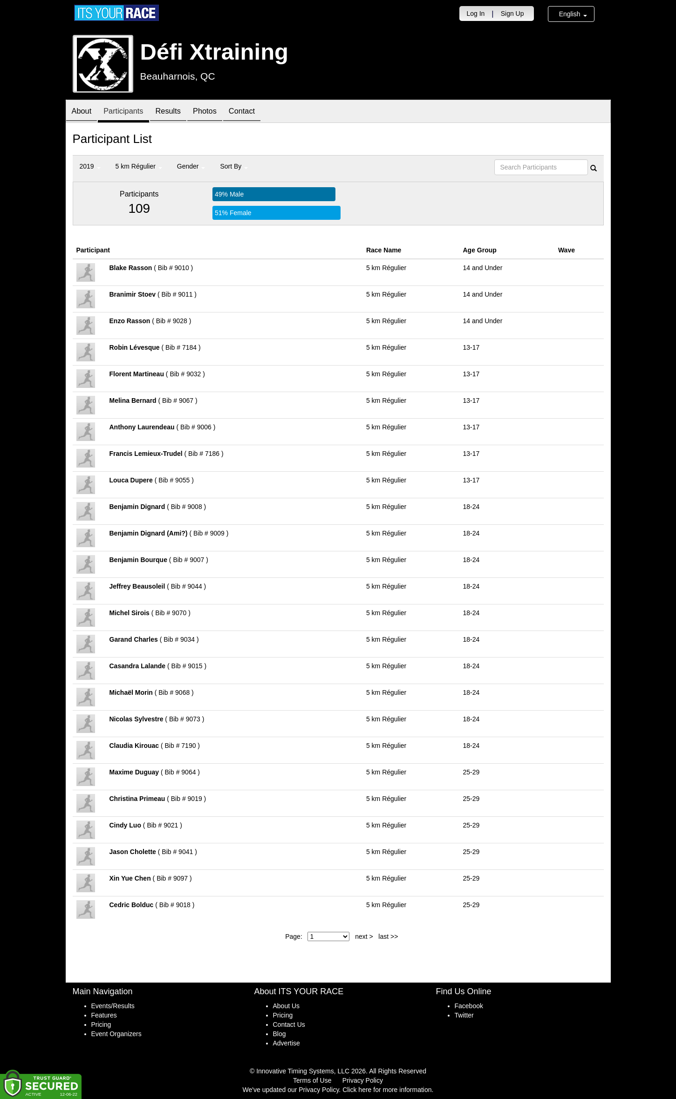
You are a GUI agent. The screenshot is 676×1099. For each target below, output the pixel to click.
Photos (217, 112)
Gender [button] (191, 166)
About (83, 112)
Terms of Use (312, 1080)
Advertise (286, 1043)
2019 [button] (90, 166)
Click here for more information (386, 1089)
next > (364, 936)
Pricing (101, 1024)
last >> (388, 936)
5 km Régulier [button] (139, 166)
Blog (279, 1034)
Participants (128, 112)
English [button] (573, 14)
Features (104, 1015)
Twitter (464, 1015)
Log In (475, 13)
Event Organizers (116, 1034)
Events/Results (113, 1006)
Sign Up (512, 13)
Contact (257, 112)
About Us (286, 1006)
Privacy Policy (362, 1080)
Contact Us (289, 1024)
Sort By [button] (234, 166)
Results (177, 112)
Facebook (469, 1006)
